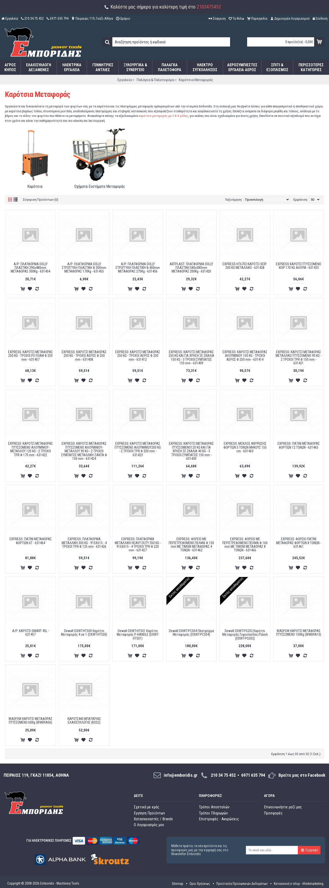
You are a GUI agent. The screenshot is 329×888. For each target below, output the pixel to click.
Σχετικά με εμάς (146, 807)
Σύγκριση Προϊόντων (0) (40, 199)
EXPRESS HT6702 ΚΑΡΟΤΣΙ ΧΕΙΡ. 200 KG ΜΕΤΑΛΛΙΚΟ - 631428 (245, 266)
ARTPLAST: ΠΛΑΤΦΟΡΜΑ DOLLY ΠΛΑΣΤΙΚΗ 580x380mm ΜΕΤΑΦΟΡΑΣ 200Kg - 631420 (191, 268)
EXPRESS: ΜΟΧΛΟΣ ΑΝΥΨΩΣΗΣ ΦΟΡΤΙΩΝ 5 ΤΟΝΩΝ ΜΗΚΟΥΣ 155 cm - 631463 (245, 447)
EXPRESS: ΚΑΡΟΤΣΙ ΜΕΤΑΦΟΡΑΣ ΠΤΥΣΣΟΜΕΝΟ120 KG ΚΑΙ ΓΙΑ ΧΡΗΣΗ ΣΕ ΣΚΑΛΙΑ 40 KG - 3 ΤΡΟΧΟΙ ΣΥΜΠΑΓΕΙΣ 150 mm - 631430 (191, 451)
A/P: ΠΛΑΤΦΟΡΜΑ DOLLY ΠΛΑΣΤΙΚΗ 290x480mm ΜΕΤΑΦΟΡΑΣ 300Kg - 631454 (30, 268)
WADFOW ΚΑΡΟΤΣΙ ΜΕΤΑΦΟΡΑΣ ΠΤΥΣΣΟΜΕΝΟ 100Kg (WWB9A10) (298, 632)
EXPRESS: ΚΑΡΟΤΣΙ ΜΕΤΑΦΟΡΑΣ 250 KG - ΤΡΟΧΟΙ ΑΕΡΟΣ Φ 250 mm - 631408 (84, 355)
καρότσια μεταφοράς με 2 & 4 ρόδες (163, 116)
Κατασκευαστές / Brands (153, 819)
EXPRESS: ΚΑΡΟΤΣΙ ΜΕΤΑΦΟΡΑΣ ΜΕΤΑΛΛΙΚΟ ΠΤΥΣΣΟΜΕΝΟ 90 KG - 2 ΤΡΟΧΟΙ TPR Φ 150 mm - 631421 (298, 357)
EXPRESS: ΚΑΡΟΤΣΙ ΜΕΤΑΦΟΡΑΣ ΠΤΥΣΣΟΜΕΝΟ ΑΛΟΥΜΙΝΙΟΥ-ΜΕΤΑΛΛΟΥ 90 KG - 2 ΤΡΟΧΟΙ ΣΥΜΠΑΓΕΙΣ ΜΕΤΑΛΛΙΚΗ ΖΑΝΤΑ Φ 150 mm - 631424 (84, 451)
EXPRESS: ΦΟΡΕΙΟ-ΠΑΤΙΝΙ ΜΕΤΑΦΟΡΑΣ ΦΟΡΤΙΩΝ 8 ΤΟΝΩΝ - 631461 (298, 542)
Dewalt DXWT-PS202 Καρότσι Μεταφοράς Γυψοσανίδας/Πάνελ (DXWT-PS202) (245, 634)
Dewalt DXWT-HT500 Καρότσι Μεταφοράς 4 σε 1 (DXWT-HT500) (84, 632)
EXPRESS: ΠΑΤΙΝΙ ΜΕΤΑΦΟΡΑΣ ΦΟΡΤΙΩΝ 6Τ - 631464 (31, 541)
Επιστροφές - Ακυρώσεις (219, 819)
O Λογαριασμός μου (149, 824)
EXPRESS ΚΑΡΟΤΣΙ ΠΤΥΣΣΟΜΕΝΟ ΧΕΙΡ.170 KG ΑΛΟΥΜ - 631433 (298, 266)
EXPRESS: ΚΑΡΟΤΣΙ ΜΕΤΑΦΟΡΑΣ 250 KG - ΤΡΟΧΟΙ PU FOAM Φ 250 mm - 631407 (30, 355)
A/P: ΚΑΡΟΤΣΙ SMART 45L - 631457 (30, 632)
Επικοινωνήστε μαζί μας (283, 807)
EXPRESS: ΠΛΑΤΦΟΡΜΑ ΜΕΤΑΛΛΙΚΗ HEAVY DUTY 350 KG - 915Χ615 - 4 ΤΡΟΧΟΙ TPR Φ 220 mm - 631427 (138, 544)
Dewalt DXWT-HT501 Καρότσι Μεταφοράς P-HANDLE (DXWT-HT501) (138, 634)
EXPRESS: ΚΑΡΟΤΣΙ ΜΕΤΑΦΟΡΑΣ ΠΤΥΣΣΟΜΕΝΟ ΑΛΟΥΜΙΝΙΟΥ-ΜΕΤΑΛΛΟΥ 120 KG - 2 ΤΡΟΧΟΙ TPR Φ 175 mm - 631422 (30, 449)
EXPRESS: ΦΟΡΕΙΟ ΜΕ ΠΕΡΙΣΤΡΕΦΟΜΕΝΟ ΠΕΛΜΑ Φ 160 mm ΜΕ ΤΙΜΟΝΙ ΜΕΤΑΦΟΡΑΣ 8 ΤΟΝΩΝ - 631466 (245, 544)
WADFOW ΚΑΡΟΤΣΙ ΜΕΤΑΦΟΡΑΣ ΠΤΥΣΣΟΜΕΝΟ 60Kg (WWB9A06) (30, 720)
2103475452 (209, 7)
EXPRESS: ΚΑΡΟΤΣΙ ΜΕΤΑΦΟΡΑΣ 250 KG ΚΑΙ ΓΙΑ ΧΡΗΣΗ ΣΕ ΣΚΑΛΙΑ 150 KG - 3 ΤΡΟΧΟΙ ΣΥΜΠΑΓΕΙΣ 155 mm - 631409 (191, 357)
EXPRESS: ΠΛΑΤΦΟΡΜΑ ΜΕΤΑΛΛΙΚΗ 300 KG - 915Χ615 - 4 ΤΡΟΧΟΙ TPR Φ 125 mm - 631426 (84, 542)
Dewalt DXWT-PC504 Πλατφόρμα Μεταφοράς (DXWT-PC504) (191, 632)
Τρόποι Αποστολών (214, 807)
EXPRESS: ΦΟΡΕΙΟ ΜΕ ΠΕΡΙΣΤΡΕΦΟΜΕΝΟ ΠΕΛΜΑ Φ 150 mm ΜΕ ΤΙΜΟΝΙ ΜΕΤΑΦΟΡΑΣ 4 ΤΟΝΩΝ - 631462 (191, 544)
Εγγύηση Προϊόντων (149, 813)
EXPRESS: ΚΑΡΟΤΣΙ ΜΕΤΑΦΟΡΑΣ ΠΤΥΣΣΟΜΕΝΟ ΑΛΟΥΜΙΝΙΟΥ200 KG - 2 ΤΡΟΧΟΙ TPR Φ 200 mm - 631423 (138, 449)
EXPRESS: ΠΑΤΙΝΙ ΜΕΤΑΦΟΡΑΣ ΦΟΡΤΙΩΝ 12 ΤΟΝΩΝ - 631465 (299, 445)
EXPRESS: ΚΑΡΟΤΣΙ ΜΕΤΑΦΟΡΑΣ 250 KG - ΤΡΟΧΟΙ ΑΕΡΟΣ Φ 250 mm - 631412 (137, 355)
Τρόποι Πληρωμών (213, 813)
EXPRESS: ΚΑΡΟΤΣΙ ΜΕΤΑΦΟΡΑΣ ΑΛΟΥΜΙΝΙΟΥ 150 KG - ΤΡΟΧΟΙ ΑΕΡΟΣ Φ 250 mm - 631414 (245, 355)
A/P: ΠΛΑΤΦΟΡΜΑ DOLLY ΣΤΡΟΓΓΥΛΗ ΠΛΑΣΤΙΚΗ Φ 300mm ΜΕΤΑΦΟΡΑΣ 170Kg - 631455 (84, 268)
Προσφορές (273, 813)
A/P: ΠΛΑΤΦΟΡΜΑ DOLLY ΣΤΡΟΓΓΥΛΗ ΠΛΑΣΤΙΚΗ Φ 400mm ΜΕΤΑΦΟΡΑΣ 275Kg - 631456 (138, 268)
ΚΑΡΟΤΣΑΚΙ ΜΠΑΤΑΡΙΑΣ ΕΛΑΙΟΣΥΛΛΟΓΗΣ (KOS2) (84, 720)
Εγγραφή (309, 850)
